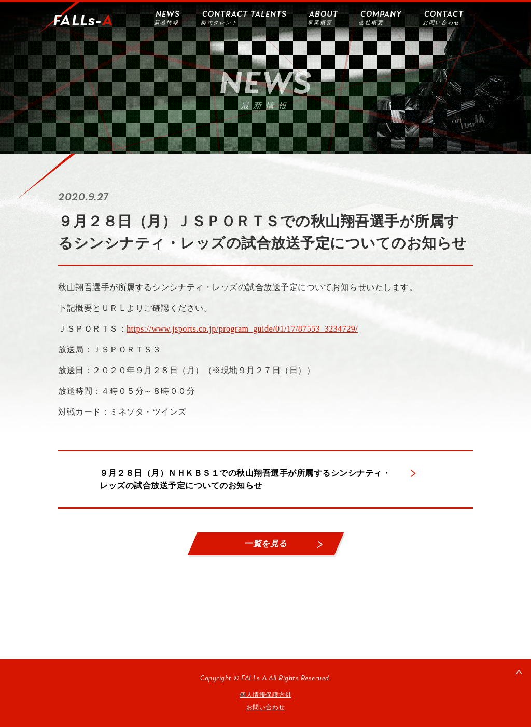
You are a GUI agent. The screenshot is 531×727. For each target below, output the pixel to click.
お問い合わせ (265, 707)
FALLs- (83, 21)
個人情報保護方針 (265, 694)
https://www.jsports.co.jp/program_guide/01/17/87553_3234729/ (242, 328)
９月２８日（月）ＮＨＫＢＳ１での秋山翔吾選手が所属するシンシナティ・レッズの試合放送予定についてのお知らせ (245, 479)
